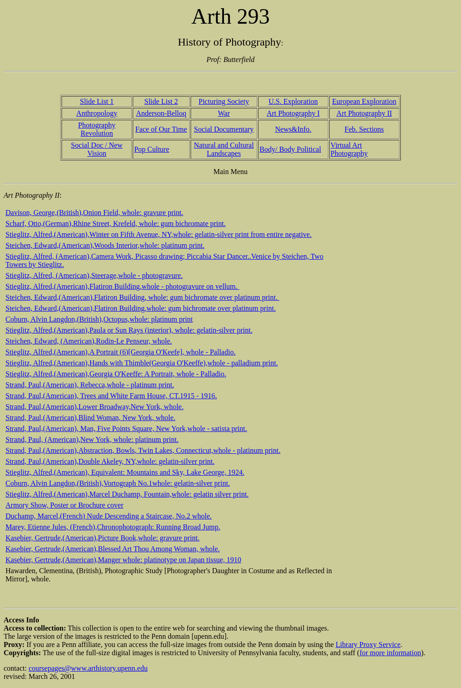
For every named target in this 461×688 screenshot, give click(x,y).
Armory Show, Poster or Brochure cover (64, 505)
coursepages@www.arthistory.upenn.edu (88, 668)
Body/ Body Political (290, 149)
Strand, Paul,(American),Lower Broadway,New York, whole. (94, 407)
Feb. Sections (364, 129)
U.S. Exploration (293, 101)
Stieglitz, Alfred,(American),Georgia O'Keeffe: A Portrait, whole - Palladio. (115, 374)
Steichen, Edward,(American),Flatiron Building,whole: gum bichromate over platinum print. (140, 308)
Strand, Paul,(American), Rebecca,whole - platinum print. (89, 385)
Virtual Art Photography (349, 149)
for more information (390, 653)
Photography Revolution (96, 129)
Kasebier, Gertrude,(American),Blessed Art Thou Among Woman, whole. (112, 549)
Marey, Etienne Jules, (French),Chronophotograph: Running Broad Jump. (112, 527)
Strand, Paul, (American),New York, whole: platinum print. (92, 439)
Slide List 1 (97, 101)
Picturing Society (224, 101)
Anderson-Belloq (161, 113)
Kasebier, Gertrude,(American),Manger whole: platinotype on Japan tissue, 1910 (123, 560)
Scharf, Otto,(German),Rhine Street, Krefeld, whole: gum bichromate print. (115, 223)
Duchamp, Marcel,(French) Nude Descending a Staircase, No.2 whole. (108, 516)
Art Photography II (364, 113)
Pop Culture (151, 149)
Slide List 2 (161, 101)
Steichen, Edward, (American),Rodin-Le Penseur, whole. (88, 341)
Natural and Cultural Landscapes (224, 149)
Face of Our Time (161, 129)
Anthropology (96, 113)
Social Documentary (224, 129)
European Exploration (364, 101)
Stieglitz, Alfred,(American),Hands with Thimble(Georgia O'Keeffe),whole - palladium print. (141, 363)
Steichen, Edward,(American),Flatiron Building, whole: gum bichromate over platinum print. (142, 297)
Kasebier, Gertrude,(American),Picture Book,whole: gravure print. (102, 538)
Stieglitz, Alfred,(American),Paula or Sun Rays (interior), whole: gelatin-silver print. (129, 330)
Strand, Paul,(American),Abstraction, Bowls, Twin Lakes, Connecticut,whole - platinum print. (142, 450)
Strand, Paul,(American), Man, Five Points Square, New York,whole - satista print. (126, 428)
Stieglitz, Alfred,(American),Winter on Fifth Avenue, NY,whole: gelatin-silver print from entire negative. (158, 234)
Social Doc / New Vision (97, 149)
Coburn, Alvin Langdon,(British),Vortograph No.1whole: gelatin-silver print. (117, 483)
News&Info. (293, 129)
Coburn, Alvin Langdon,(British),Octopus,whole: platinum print (99, 319)
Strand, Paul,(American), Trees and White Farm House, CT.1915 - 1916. (111, 396)
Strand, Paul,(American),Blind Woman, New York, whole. (90, 417)
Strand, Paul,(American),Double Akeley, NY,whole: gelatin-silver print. (110, 461)
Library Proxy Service (368, 644)
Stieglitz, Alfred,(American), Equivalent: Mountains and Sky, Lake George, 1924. (124, 472)
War (224, 113)
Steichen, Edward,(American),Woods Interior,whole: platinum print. (105, 245)
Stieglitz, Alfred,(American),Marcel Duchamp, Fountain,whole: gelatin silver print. (127, 494)
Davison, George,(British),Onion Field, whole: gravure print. (94, 212)
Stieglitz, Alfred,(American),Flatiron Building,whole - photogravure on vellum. (122, 286)
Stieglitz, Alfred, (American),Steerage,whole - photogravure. (94, 275)
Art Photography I (293, 113)
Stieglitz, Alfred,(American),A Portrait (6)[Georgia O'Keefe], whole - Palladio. (120, 352)
